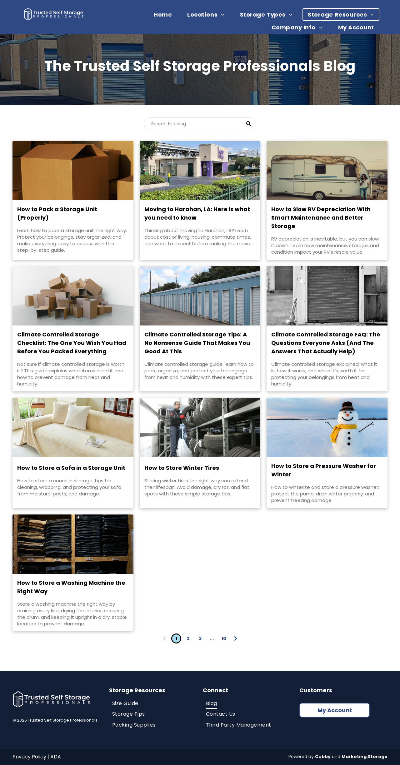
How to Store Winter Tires (181, 468)
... (212, 638)
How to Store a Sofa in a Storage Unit (71, 468)
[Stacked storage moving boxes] (72, 170)
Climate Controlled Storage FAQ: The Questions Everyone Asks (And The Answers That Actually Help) (325, 342)
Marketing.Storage (365, 756)
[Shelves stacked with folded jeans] (72, 544)
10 (224, 638)
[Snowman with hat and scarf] (327, 427)
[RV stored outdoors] (327, 170)
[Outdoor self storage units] (200, 295)
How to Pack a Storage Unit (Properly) (57, 213)
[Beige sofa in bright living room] (72, 427)
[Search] (200, 123)
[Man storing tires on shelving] (200, 427)
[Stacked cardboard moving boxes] (72, 295)
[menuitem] (165, 14)
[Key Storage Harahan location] (200, 170)
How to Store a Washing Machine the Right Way (71, 587)
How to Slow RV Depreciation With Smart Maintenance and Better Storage (321, 217)
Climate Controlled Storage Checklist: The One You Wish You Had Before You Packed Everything (71, 342)
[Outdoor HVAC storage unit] (327, 295)
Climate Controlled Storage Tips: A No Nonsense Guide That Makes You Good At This (197, 342)
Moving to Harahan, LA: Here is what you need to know (197, 213)
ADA (55, 756)
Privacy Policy (29, 756)
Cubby (323, 756)
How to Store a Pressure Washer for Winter (323, 470)
